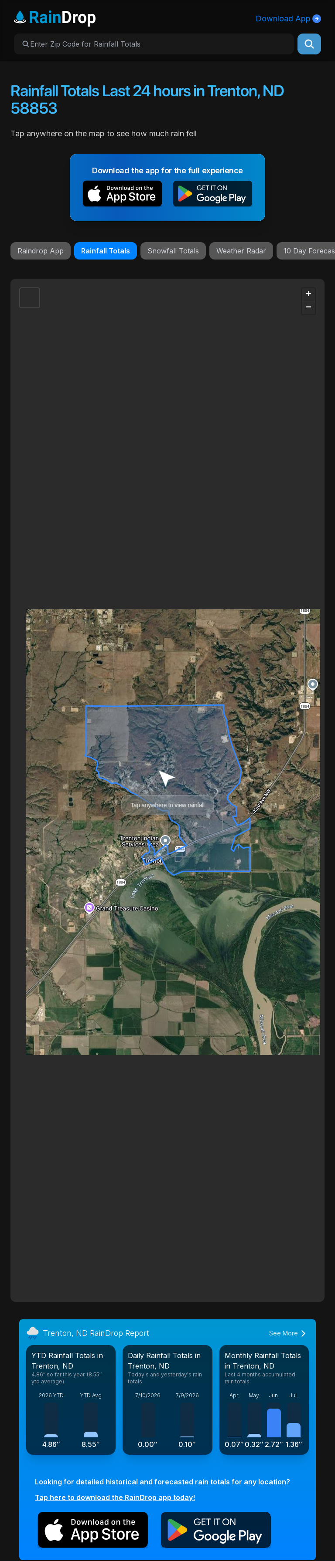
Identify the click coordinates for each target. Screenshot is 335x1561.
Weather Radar (241, 250)
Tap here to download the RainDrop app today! (115, 1497)
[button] (122, 195)
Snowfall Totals (173, 250)
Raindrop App (40, 250)
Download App (288, 18)
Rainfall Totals (105, 250)
